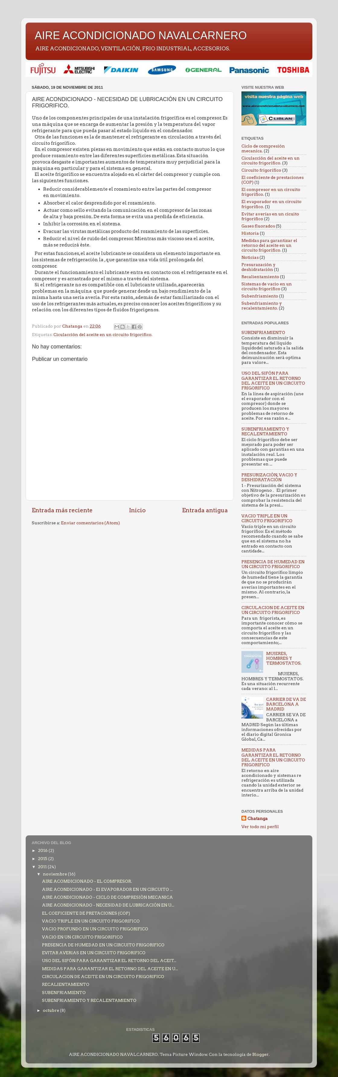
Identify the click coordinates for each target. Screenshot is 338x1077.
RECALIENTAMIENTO (65, 984)
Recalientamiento (260, 276)
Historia (250, 233)
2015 (43, 858)
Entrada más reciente (62, 510)
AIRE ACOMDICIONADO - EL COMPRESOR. (87, 881)
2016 (43, 850)
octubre (51, 1010)
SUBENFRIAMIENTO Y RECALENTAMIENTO (265, 431)
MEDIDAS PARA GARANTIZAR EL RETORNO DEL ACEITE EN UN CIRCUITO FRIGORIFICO (273, 757)
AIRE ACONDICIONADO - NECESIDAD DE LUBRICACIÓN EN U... (108, 905)
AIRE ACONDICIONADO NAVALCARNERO (141, 35)
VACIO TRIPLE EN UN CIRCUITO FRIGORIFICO (266, 518)
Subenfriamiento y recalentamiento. (261, 305)
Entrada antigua (205, 510)
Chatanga (257, 818)
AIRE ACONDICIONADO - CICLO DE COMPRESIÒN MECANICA (107, 897)
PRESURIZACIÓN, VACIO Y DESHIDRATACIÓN (269, 477)
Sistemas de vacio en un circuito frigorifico (266, 286)
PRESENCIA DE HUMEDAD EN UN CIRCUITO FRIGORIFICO (273, 564)
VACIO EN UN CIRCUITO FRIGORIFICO (82, 937)
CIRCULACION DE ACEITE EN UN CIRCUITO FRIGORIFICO (272, 610)
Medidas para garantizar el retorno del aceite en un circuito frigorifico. (269, 245)
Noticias (250, 257)
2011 (43, 866)
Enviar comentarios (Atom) (90, 522)
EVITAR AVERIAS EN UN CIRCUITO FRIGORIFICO (93, 952)
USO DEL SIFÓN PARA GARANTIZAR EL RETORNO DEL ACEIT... (109, 960)
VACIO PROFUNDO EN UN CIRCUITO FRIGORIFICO (95, 928)
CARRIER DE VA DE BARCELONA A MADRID (286, 704)
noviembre (55, 874)
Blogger (260, 1054)
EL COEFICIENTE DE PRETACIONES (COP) (86, 913)
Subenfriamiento (259, 296)
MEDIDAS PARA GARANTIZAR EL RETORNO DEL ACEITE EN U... (110, 968)
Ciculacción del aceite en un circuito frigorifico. (102, 334)
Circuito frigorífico (261, 170)
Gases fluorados (258, 226)
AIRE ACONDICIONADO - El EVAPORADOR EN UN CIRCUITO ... (107, 889)
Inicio (137, 510)
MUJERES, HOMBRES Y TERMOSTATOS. (283, 658)
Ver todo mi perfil (260, 826)
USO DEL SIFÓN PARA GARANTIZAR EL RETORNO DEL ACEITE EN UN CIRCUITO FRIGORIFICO (273, 380)
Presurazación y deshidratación (258, 267)
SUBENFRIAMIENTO (263, 332)
